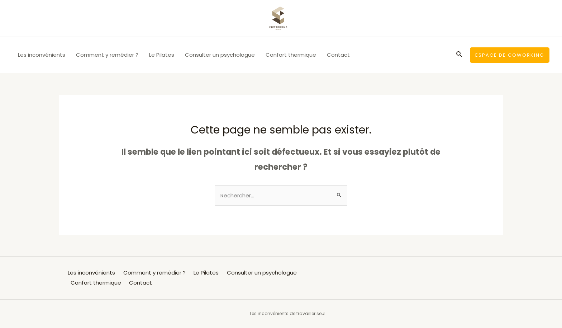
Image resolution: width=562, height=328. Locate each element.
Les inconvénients (41, 54)
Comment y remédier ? (107, 54)
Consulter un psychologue (220, 54)
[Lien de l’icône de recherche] (459, 55)
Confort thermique (291, 54)
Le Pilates (161, 54)
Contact (338, 54)
